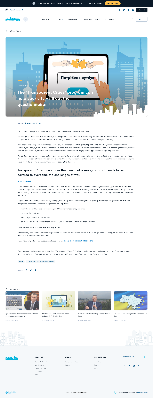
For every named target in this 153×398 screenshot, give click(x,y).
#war (21, 261)
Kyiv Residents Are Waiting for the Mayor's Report (94, 316)
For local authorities (91, 19)
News (96, 368)
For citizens (109, 19)
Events (96, 365)
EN (25, 19)
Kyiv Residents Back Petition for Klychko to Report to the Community (22, 316)
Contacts (38, 371)
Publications (72, 19)
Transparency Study (72, 362)
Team (37, 374)
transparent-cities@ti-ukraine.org (78, 241)
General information (42, 362)
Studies (58, 19)
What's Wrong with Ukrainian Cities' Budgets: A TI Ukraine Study (55, 316)
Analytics (97, 362)
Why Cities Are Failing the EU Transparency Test (130, 316)
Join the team (40, 365)
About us (45, 19)
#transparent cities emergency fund (41, 261)
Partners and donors (42, 368)
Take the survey (113, 3)
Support (142, 10)
